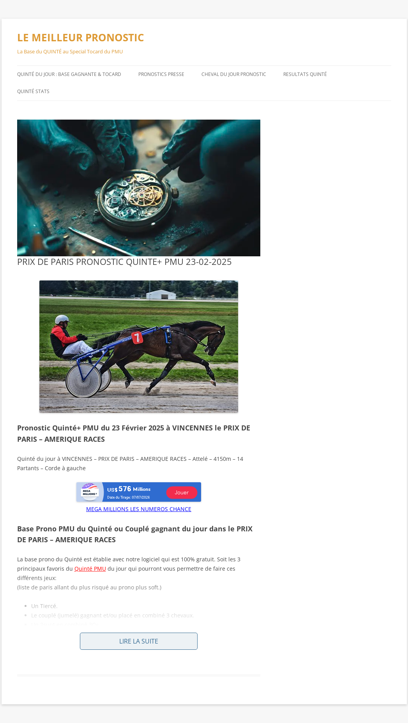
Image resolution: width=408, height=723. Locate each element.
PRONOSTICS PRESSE (161, 74)
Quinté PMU (90, 568)
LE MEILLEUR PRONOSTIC (80, 37)
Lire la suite (138, 641)
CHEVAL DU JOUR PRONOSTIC (233, 74)
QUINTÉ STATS (33, 91)
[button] (138, 187)
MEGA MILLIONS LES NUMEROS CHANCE (138, 509)
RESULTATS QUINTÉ (305, 74)
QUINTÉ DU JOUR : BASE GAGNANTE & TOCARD (69, 74)
